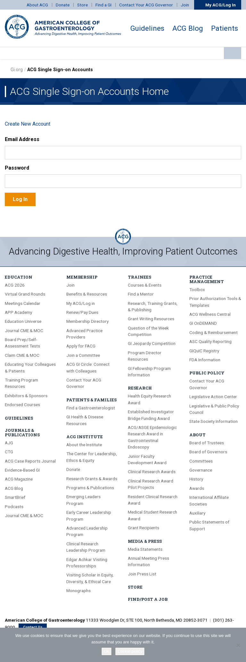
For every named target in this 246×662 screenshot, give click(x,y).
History (196, 479)
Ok (106, 651)
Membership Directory (87, 321)
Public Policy (207, 372)
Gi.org (17, 69)
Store (82, 4)
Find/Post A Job (148, 599)
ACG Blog (187, 28)
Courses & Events (144, 285)
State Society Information (213, 421)
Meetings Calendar (22, 303)
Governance (200, 470)
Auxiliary (197, 512)
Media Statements (145, 549)
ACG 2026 (15, 285)
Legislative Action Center (213, 396)
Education (18, 277)
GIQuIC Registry (204, 350)
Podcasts (14, 506)
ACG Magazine (19, 479)
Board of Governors (208, 451)
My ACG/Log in (80, 303)
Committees (201, 461)
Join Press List (142, 573)
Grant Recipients (143, 527)
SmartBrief (15, 497)
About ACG (37, 4)
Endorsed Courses (22, 404)
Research (140, 387)
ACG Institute (84, 436)
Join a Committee (83, 355)
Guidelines (147, 28)
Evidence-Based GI (22, 470)
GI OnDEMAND (203, 323)
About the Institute (84, 444)
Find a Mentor (141, 294)
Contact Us (32, 627)
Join (185, 4)
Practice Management (206, 279)
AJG (9, 442)
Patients (224, 28)
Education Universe (23, 321)
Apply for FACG (80, 345)
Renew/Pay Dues (82, 312)
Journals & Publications (22, 432)
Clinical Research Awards (152, 471)
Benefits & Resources (86, 294)
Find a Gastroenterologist (90, 407)
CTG (9, 451)
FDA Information (204, 359)
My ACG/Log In (218, 4)
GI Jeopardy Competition (152, 343)
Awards (196, 488)
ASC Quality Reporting (210, 341)
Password (17, 168)
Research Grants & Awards (91, 478)
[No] (238, 645)
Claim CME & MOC (22, 355)
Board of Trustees (206, 442)
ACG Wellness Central (210, 314)
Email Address (22, 139)
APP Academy (18, 312)
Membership (81, 277)
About (197, 434)
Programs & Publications (90, 487)
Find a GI (103, 4)
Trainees (139, 277)
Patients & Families (91, 399)
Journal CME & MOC (24, 330)
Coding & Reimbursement (213, 332)
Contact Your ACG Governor (146, 4)
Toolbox (197, 289)
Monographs (78, 590)
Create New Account (27, 124)
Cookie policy (130, 651)
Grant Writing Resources (151, 318)
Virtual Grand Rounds (25, 294)
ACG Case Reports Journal (30, 461)
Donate (63, 4)
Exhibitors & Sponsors (26, 395)
